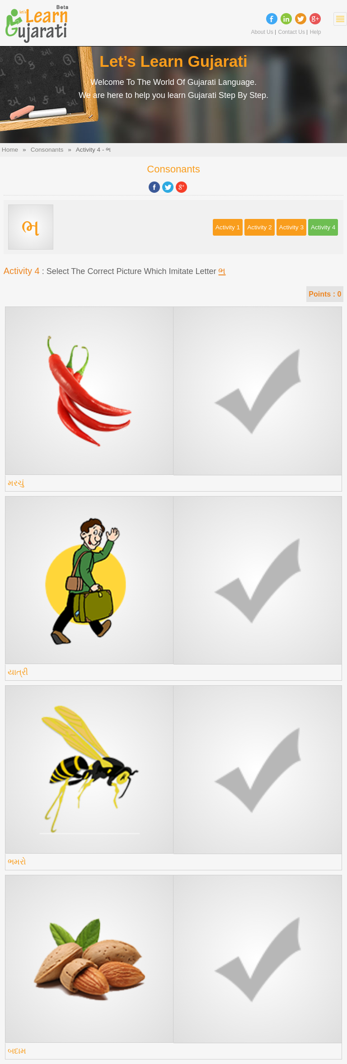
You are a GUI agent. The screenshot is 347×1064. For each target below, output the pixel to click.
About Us (262, 32)
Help (315, 32)
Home (10, 149)
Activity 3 (291, 227)
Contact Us (291, 32)
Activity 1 (228, 227)
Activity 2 (259, 227)
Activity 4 (323, 227)
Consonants (47, 149)
